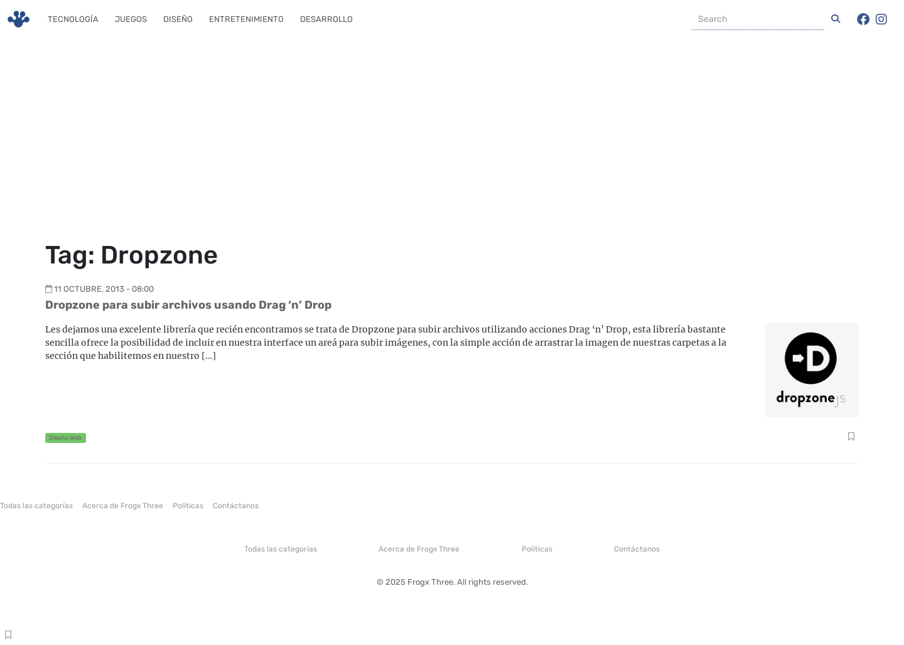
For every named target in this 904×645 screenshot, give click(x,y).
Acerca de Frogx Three (122, 505)
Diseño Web (65, 437)
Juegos (131, 19)
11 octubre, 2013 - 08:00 (104, 289)
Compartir (851, 438)
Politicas (188, 505)
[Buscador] (757, 19)
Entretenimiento (246, 19)
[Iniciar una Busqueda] (836, 19)
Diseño (178, 19)
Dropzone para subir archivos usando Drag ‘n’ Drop (188, 305)
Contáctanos (236, 505)
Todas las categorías (36, 505)
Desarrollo (326, 19)
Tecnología (73, 19)
